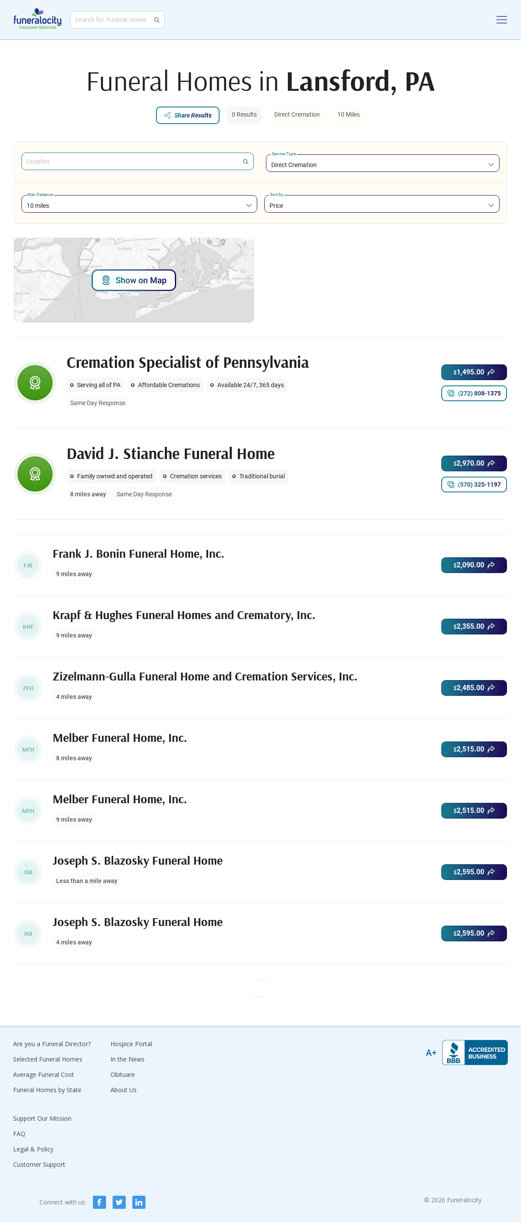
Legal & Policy (33, 1149)
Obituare (122, 1074)
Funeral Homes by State (47, 1090)
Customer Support (39, 1164)
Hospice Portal (131, 1044)
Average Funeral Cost (43, 1074)
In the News (127, 1059)
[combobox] (383, 164)
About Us (123, 1090)
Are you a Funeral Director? (52, 1044)
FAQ (19, 1133)
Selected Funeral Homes (47, 1059)
